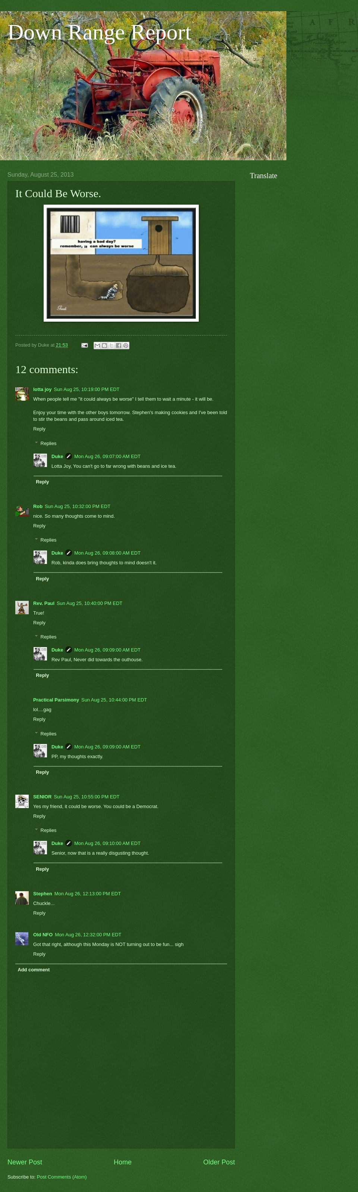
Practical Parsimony (56, 700)
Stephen (42, 893)
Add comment (34, 969)
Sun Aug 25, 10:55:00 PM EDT (86, 797)
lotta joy (42, 389)
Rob (38, 506)
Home (123, 1162)
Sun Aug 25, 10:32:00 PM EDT (77, 506)
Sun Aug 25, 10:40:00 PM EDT (89, 603)
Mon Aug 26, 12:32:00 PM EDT (88, 934)
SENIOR (42, 797)
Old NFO (43, 934)
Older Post (219, 1162)
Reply (39, 429)
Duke (57, 456)
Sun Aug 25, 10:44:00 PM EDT (114, 700)
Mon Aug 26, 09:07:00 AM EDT (107, 456)
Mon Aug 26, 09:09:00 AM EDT (107, 650)
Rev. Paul (43, 603)
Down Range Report (99, 32)
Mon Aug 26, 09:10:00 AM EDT (107, 843)
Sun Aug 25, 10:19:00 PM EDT (86, 389)
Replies (49, 443)
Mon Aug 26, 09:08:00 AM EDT (107, 553)
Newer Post (24, 1162)
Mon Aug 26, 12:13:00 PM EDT (87, 893)
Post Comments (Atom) (62, 1177)
